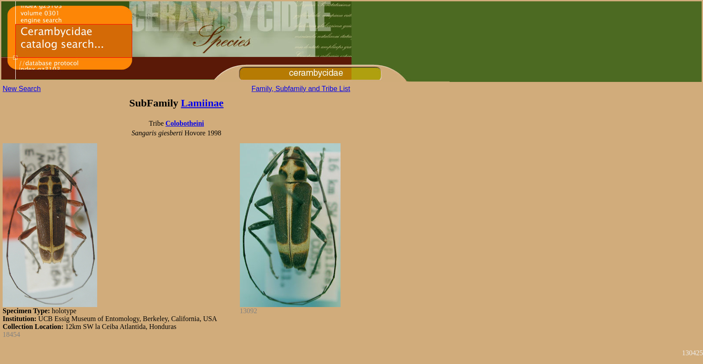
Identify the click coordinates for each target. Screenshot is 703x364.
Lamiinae (202, 103)
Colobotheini (184, 123)
